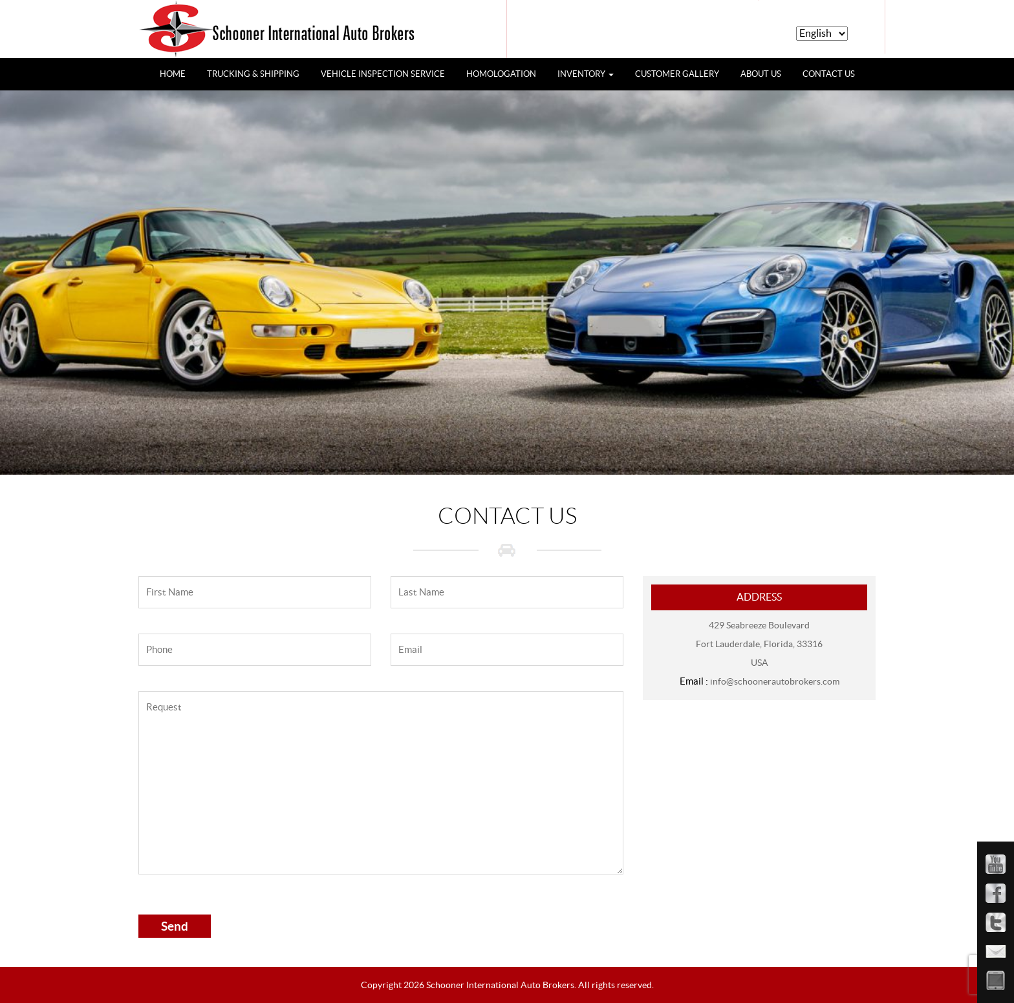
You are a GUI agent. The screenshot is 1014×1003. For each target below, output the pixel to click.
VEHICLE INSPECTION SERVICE (383, 74)
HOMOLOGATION (501, 74)
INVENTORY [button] (585, 74)
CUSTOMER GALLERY (677, 74)
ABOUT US (760, 74)
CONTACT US (829, 74)
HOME (177, 73)
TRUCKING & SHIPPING (253, 74)
